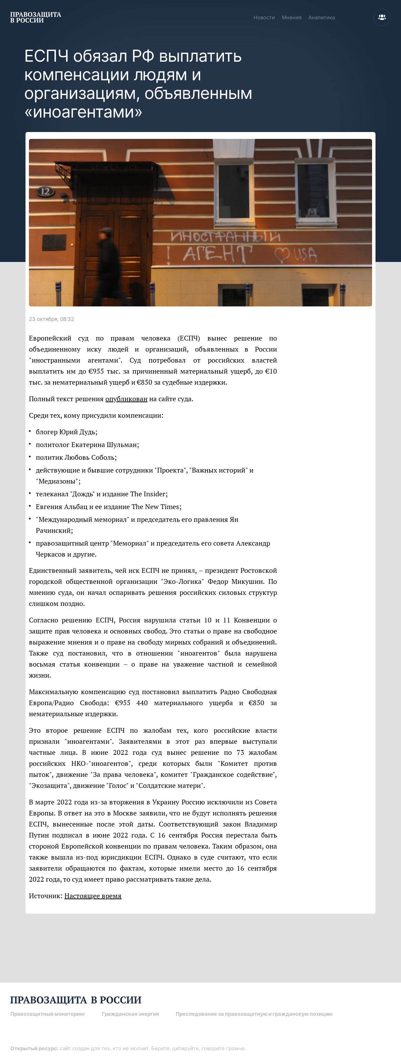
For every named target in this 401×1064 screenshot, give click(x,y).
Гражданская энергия (130, 1014)
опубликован (126, 398)
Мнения (291, 17)
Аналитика (321, 17)
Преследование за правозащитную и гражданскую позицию (254, 1014)
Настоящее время (93, 895)
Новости (264, 17)
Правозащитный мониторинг (47, 1014)
